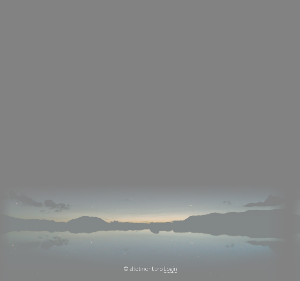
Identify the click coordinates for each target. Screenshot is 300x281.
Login (170, 268)
